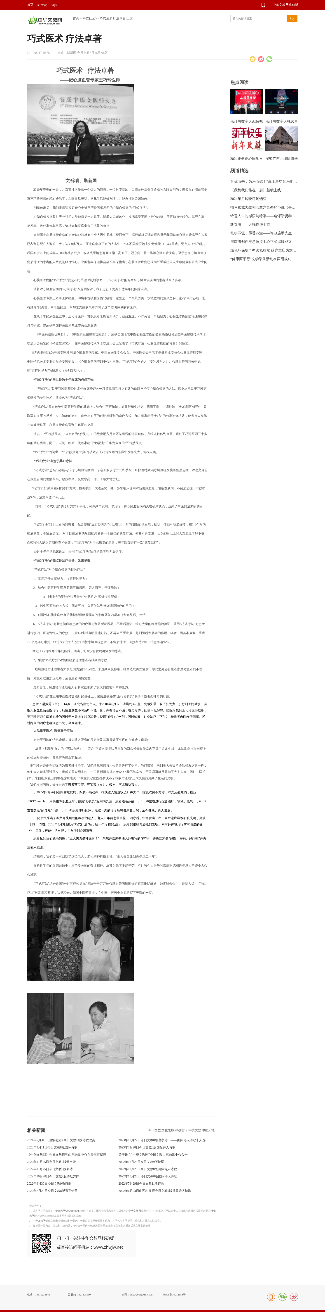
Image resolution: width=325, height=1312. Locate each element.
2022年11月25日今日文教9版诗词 (141, 1162)
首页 (30, 5)
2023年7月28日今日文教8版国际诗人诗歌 (147, 1147)
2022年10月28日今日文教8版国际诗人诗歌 (148, 1176)
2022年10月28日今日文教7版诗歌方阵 (53, 1176)
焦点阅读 (239, 82)
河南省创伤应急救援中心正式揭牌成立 (261, 242)
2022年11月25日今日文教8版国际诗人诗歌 (148, 1169)
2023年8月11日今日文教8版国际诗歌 (52, 1147)
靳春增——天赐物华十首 (250, 224)
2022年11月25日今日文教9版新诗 (50, 1169)
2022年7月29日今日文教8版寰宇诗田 (52, 1191)
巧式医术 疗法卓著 (113, 18)
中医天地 (208, 1130)
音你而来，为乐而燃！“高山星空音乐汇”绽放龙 (268, 181)
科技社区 (88, 18)
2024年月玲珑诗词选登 (248, 199)
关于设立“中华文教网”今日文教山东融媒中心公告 (153, 1154)
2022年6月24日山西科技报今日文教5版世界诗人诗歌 (155, 1191)
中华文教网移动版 (285, 5)
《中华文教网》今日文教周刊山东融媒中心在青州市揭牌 (66, 1154)
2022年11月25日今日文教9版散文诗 (51, 1162)
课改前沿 (182, 1130)
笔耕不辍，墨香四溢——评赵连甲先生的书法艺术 (270, 233)
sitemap (42, 5)
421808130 (85, 1294)
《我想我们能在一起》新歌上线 (255, 190)
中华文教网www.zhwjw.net (67, 1210)
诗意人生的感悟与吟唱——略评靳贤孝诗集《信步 (270, 216)
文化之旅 (168, 1130)
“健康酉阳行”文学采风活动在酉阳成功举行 (264, 259)
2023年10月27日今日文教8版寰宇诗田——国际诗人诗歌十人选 (162, 1140)
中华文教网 (135, 1210)
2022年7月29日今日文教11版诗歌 (141, 1183)
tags (54, 5)
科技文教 (195, 1130)
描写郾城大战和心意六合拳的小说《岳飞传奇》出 (270, 207)
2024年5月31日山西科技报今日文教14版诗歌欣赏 (61, 1140)
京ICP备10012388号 (174, 1294)
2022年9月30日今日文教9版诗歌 (49, 1183)
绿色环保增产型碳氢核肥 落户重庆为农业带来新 (268, 250)
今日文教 (155, 1130)
